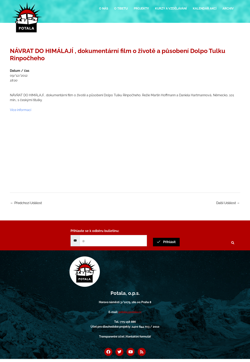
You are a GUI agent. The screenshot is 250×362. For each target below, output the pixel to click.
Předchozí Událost (26, 203)
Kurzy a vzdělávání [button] (171, 8)
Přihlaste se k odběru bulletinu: (95, 231)
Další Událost (228, 203)
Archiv (228, 8)
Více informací (20, 110)
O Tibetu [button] (121, 8)
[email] (113, 240)
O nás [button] (103, 8)
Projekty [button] (141, 8)
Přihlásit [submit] (166, 242)
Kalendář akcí (204, 8)
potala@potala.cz (129, 312)
